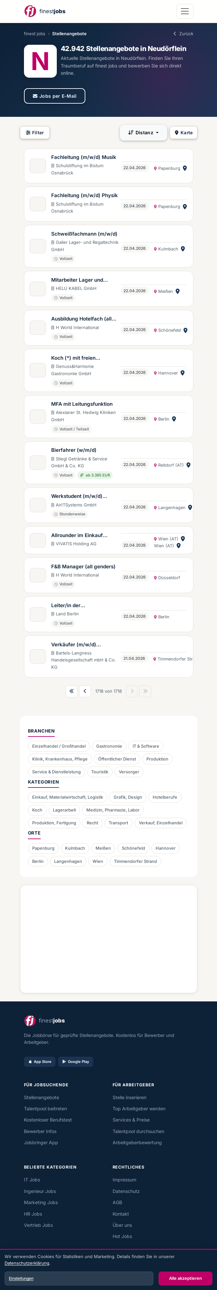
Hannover (166, 848)
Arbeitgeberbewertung (137, 1142)
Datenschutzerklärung (27, 1263)
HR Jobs (33, 1214)
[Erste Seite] (71, 691)
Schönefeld (133, 848)
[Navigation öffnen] (184, 11)
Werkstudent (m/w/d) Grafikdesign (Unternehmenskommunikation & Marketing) (85, 496)
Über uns (122, 1225)
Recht (92, 822)
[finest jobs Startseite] (44, 11)
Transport (118, 822)
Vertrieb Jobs (38, 1225)
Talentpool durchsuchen (138, 1131)
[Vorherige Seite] (85, 691)
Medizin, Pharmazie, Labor (113, 810)
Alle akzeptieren (185, 1278)
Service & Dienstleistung (56, 771)
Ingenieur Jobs (40, 1191)
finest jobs (34, 33)
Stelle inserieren (129, 1097)
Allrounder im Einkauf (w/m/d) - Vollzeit (77, 535)
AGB (117, 1202)
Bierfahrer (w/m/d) (74, 450)
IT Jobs (32, 1179)
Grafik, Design (128, 797)
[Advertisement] (109, 936)
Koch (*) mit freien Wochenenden (73, 358)
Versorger (129, 771)
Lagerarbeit (64, 810)
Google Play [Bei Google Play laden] (75, 1061)
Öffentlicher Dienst (117, 759)
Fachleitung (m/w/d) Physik (84, 195)
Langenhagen (68, 861)
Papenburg (43, 848)
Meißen (103, 848)
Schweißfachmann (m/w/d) (84, 234)
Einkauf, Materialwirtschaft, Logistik (67, 797)
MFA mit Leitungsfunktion (82, 404)
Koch (37, 810)
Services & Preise (131, 1119)
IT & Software (146, 746)
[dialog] (108, 1270)
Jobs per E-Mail (55, 96)
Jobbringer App (41, 1142)
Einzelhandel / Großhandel (59, 746)
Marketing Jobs (41, 1202)
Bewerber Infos (40, 1131)
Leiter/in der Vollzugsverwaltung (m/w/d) (75, 605)
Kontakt (121, 1214)
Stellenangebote (41, 1097)
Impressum (124, 1179)
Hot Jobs (122, 1236)
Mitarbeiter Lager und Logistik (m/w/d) (77, 280)
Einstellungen (21, 1278)
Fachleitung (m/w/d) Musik (83, 157)
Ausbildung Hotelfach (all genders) (81, 319)
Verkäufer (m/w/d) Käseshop (73, 645)
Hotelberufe (165, 797)
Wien (98, 861)
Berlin (38, 861)
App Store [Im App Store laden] (40, 1061)
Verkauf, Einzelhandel (161, 822)
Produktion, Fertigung (54, 822)
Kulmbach (75, 848)
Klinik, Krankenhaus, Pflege (60, 759)
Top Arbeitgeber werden (139, 1108)
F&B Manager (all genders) (83, 566)
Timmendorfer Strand (135, 861)
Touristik (99, 771)
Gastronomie (109, 746)
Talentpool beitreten (45, 1108)
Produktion (157, 759)
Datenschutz (126, 1191)
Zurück (182, 33)
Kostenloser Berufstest (48, 1119)
